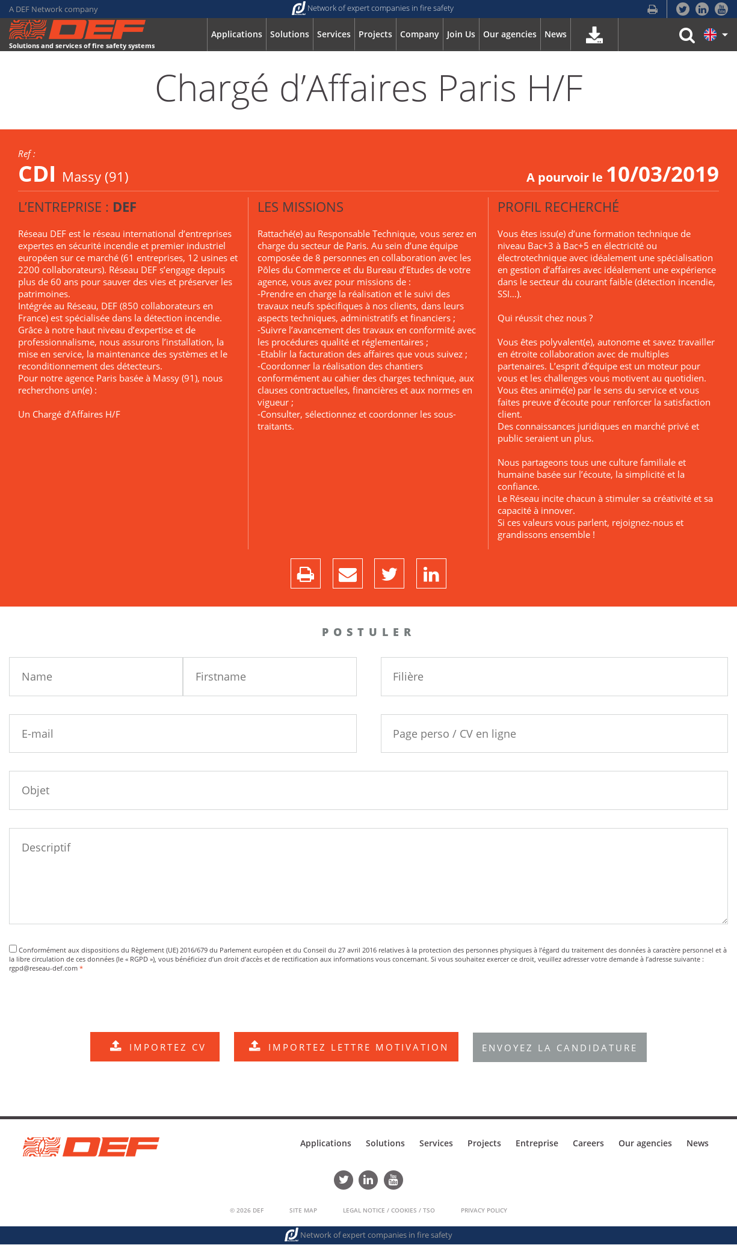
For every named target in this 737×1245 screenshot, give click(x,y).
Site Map (303, 1210)
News (697, 1144)
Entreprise (537, 1144)
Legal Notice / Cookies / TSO (389, 1210)
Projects (484, 1144)
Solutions (385, 1144)
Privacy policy (484, 1210)
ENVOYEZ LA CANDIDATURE (561, 1048)
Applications (325, 1144)
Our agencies (645, 1144)
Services (436, 1144)
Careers (588, 1144)
